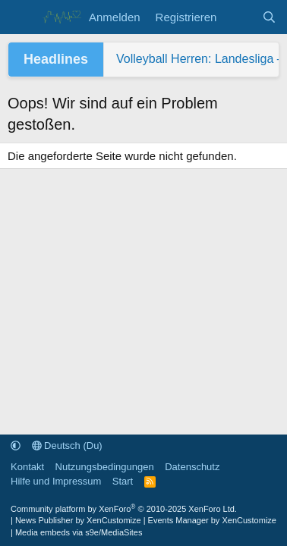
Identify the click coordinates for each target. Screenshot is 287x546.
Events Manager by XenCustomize (212, 520)
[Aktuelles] (239, 17)
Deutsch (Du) (67, 445)
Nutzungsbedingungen (104, 466)
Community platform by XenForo (124, 508)
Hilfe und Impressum (56, 481)
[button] (16, 445)
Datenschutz (192, 466)
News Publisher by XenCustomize (78, 520)
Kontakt (27, 466)
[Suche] (269, 17)
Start (122, 481)
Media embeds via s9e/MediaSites (79, 532)
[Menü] (21, 17)
